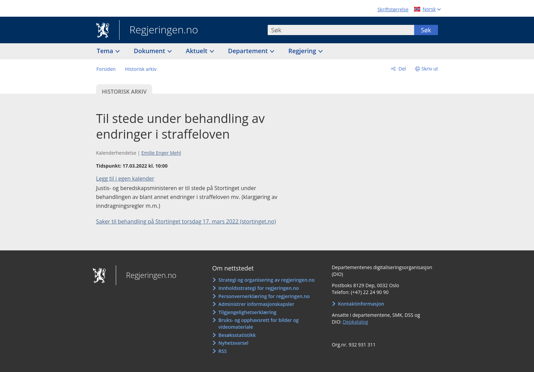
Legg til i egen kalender (125, 178)
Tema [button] (106, 51)
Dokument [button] (150, 51)
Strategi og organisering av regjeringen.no (266, 280)
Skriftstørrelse (392, 9)
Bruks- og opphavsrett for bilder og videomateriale (258, 323)
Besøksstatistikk (237, 335)
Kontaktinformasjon (361, 303)
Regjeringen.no (158, 30)
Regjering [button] (303, 51)
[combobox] (341, 30)
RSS (222, 351)
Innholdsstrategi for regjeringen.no (258, 288)
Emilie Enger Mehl (161, 153)
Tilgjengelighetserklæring (247, 312)
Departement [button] (248, 51)
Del (401, 68)
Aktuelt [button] (197, 51)
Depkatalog (355, 322)
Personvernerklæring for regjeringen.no (264, 296)
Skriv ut (430, 68)
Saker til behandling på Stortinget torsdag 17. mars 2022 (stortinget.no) (186, 221)
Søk (426, 30)
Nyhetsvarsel (233, 343)
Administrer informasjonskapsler (256, 304)
